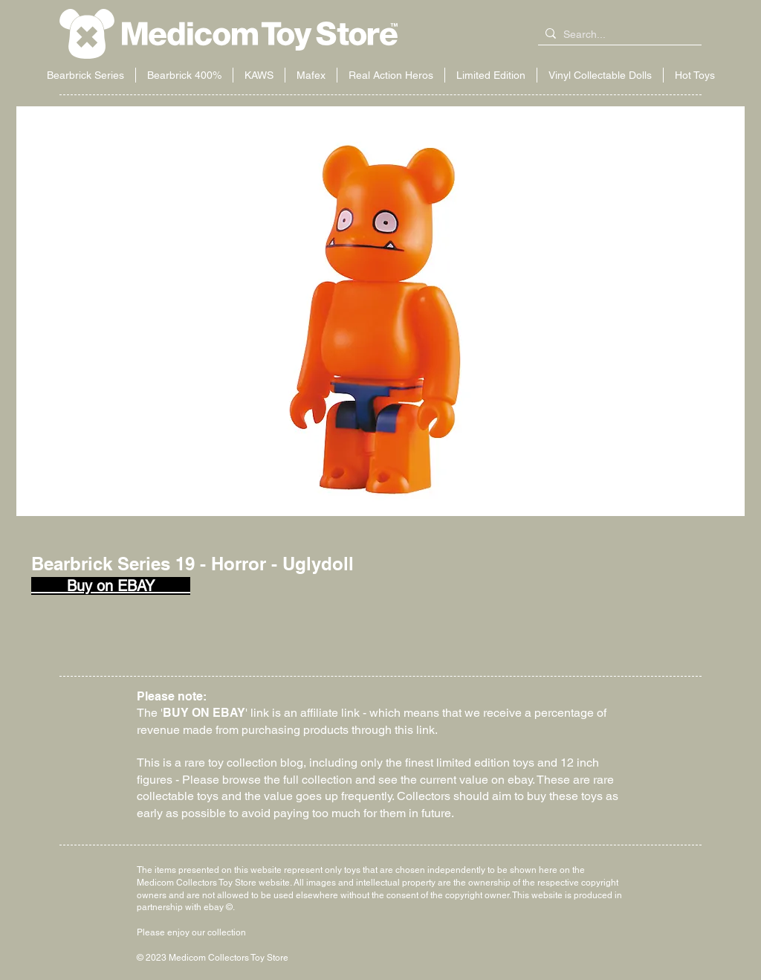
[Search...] (616, 35)
